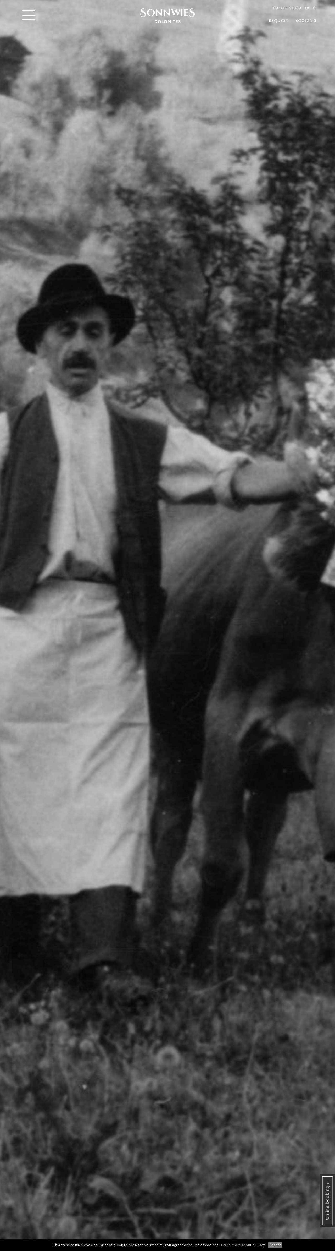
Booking (306, 20)
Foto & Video (287, 8)
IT (315, 8)
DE (307, 8)
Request (279, 20)
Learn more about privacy (243, 1245)
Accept (275, 1245)
